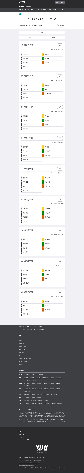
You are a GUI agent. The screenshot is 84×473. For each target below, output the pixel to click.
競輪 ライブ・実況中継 (25, 358)
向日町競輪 (39, 394)
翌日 (58, 38)
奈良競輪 (32, 394)
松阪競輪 (58, 389)
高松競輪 (26, 400)
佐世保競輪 (47, 403)
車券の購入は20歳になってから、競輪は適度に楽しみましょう (33, 460)
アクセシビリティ (23, 437)
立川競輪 (34, 380)
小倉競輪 (26, 403)
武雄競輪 (40, 403)
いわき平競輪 (40, 374)
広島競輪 (32, 397)
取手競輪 (38, 378)
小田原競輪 (51, 383)
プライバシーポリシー (42, 457)
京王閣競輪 (27, 380)
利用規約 (26, 457)
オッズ (37, 9)
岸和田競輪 (54, 394)
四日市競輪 (27, 391)
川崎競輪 (38, 383)
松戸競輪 (26, 383)
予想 (32, 9)
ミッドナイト (65, 9)
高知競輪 (40, 400)
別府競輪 (53, 403)
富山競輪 (52, 389)
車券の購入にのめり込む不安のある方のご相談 (29, 463)
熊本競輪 (59, 403)
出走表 (27, 9)
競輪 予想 (21, 352)
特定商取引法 (32, 457)
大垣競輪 (40, 389)
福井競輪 (26, 394)
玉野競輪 (26, 397)
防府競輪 (38, 397)
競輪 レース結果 (23, 361)
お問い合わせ (22, 434)
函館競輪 (26, 374)
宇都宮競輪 (45, 378)
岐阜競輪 (34, 389)
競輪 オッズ (22, 355)
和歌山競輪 (47, 394)
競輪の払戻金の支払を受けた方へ (26, 465)
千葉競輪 (32, 383)
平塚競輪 (45, 383)
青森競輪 (32, 374)
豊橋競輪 (46, 389)
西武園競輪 (59, 378)
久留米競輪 (33, 403)
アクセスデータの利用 (24, 440)
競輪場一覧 (21, 343)
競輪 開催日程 (22, 346)
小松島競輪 (33, 400)
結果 (50, 9)
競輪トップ (21, 340)
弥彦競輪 (26, 378)
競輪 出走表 (22, 349)
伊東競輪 (58, 383)
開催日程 (21, 9)
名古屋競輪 (27, 389)
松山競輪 (46, 400)
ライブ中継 (44, 9)
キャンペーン (56, 9)
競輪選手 (21, 364)
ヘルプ (20, 431)
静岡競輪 (26, 385)
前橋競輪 (32, 378)
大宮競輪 (52, 378)
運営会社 (21, 457)
